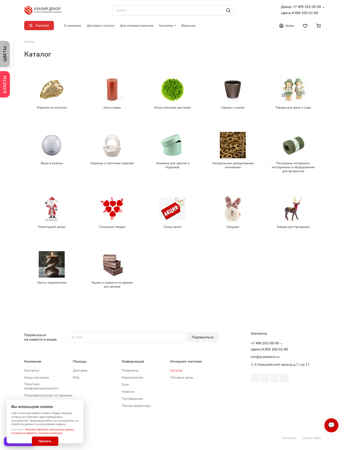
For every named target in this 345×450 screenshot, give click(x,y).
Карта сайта (312, 438)
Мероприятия (132, 377)
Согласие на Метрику (50, 433)
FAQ (76, 377)
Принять (45, 441)
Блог (125, 384)
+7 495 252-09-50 (307, 7)
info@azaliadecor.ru (265, 357)
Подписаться (203, 337)
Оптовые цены (181, 377)
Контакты (31, 370)
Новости (128, 391)
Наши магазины (36, 377)
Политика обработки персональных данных (49, 429)
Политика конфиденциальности (41, 386)
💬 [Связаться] (331, 425)
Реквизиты (130, 370)
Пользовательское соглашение (48, 395)
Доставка (80, 370)
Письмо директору (136, 406)
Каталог (176, 370)
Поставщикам (132, 399)
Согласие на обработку (24, 433)
